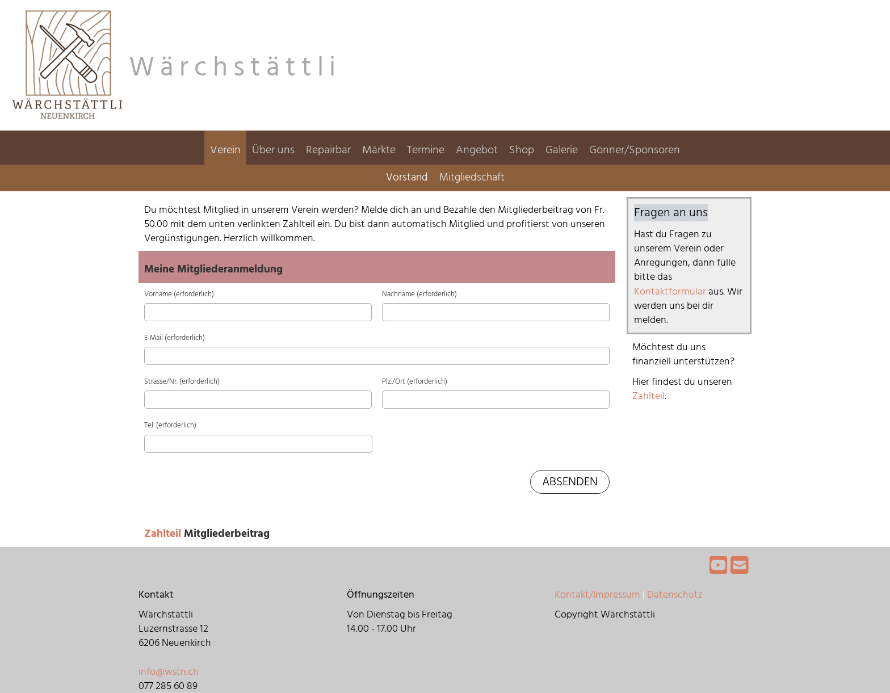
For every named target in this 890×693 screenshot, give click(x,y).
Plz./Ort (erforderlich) (414, 381)
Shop (521, 150)
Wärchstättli (235, 67)
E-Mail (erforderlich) (174, 338)
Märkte (379, 150)
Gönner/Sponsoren (634, 150)
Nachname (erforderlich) (419, 294)
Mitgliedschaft (472, 177)
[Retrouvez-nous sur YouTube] (719, 567)
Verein (225, 150)
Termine (425, 150)
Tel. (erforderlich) (170, 425)
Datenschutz (675, 594)
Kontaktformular (671, 291)
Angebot (477, 150)
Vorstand (407, 177)
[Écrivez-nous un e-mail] (740, 567)
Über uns (273, 150)
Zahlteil (164, 533)
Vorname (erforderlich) (179, 294)
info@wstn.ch (168, 672)
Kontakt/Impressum (597, 594)
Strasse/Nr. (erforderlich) (182, 381)
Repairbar (328, 150)
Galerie (561, 150)
